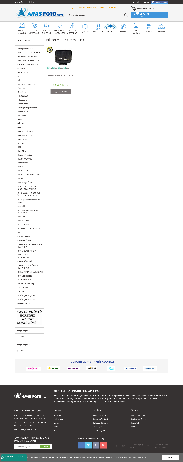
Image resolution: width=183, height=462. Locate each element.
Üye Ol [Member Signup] (146, 2)
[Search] (98, 15)
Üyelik (133, 427)
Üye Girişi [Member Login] (137, 2)
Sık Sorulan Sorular (139, 419)
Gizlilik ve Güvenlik (100, 423)
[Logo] (40, 12)
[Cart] (141, 15)
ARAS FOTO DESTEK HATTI (12, 457)
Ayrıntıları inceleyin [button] (137, 457)
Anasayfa (57, 415)
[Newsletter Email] (33, 446)
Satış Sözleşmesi (99, 415)
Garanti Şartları (99, 427)
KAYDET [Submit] (45, 447)
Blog (55, 431)
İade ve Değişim (99, 431)
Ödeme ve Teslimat (100, 419)
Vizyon (56, 423)
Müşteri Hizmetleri (138, 415)
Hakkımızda (58, 419)
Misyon (56, 427)
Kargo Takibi (136, 423)
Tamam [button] (170, 457)
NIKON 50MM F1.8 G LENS (60, 76)
